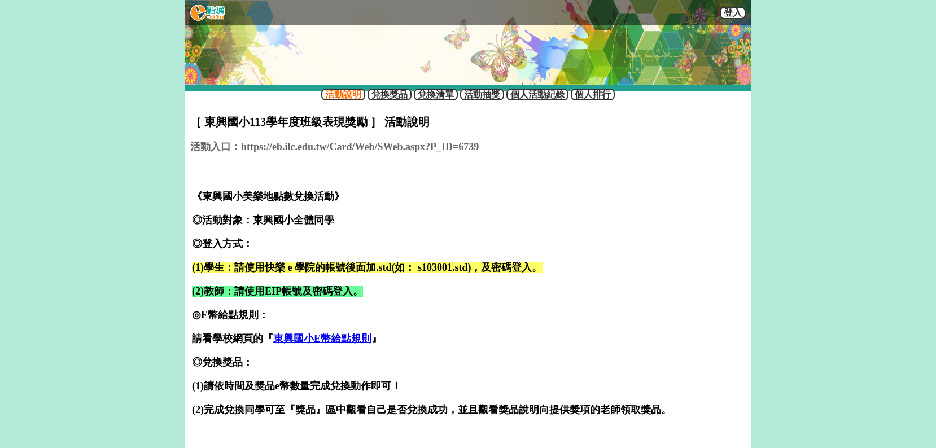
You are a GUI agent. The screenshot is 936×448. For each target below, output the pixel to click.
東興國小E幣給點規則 (322, 338)
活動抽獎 (482, 94)
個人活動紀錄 (537, 94)
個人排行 (593, 94)
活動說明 (343, 94)
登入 (733, 12)
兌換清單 (436, 94)
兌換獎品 (389, 94)
